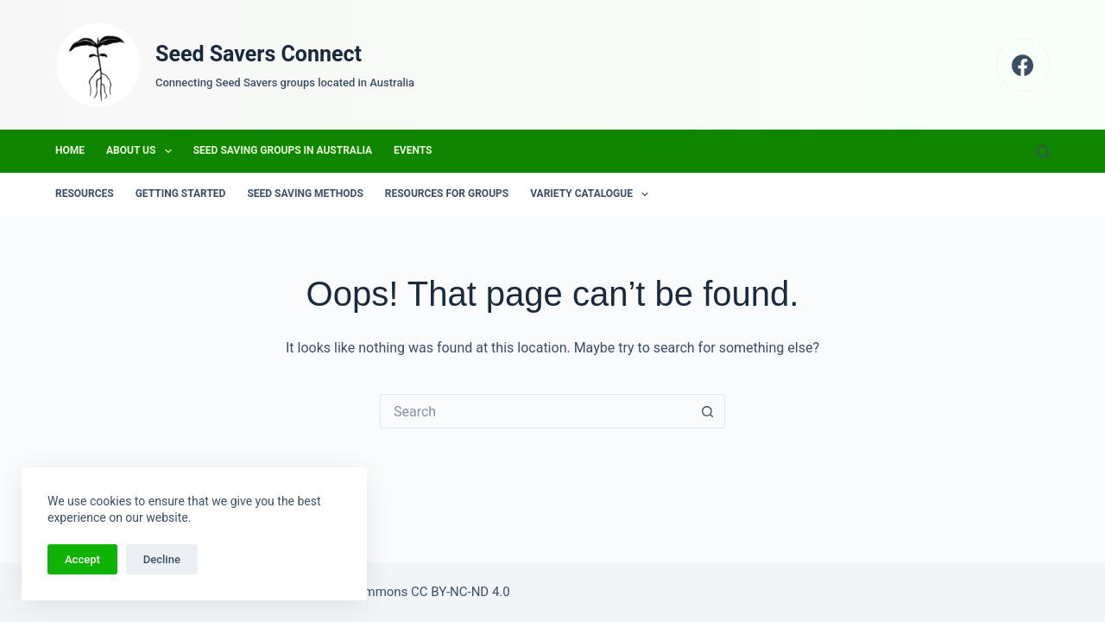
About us (142, 151)
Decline (161, 559)
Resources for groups (446, 193)
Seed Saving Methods (305, 193)
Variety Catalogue (592, 194)
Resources (84, 193)
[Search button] (708, 411)
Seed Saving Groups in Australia (282, 150)
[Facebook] (1023, 65)
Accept (82, 559)
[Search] (1043, 151)
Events (413, 150)
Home (70, 150)
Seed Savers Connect (258, 54)
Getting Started (181, 193)
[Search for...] (535, 411)
